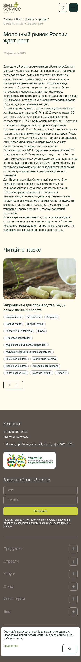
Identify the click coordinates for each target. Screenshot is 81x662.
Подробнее (11, 645)
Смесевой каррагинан (18, 338)
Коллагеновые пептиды (19, 331)
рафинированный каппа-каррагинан (26, 345)
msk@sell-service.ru (15, 436)
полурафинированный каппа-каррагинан (29, 352)
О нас (8, 586)
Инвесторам (14, 599)
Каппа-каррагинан (16, 372)
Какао (41, 331)
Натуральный (13, 317)
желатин (61, 372)
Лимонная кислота (16, 359)
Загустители (34, 317)
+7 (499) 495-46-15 (15, 431)
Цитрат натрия (35, 324)
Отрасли (11, 561)
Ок (69, 648)
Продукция (13, 548)
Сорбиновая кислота (44, 359)
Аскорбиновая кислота (45, 366)
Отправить (40, 511)
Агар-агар (51, 317)
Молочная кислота (16, 366)
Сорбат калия (13, 324)
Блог (7, 611)
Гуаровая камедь (41, 372)
